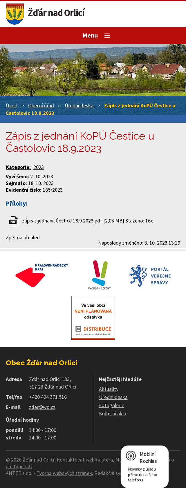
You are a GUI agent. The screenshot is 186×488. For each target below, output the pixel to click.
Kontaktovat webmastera (85, 459)
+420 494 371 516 (48, 396)
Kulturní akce (113, 413)
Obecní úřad (41, 105)
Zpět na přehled (23, 237)
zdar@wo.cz (42, 407)
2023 (38, 167)
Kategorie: (18, 167)
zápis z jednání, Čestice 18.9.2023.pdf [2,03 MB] (73, 220)
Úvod (11, 105)
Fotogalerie (111, 405)
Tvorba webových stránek (64, 473)
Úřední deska (79, 105)
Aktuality (108, 389)
